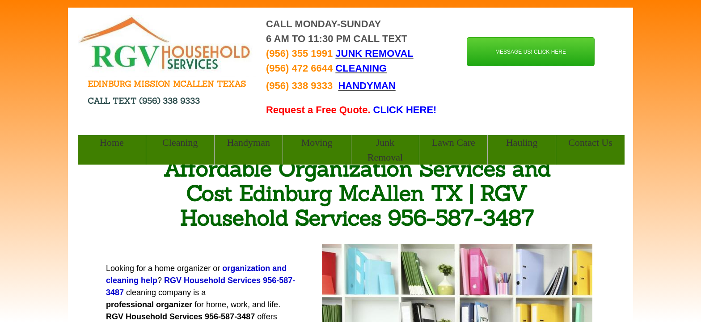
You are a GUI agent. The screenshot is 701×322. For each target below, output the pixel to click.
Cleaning (180, 142)
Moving (317, 142)
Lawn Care (453, 142)
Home (112, 142)
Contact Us (590, 142)
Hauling (522, 142)
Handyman (248, 142)
